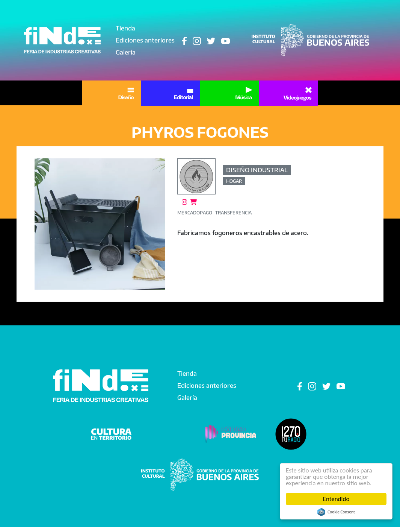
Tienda (125, 28)
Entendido (336, 499)
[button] (100, 224)
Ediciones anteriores (145, 40)
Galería (126, 52)
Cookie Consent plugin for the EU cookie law (336, 512)
